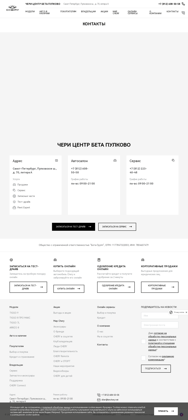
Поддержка (16, 380)
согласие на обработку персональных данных (162, 336)
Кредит (101, 317)
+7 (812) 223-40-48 (138, 170)
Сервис (13, 370)
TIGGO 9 (14, 313)
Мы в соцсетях (105, 336)
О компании (155, 12)
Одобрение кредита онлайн (113, 287)
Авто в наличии (44, 12)
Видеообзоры (61, 371)
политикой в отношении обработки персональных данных (162, 346)
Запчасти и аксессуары (22, 375)
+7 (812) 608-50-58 (79, 170)
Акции (104, 11)
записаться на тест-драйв (70, 227)
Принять (163, 411)
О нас (100, 331)
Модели (30, 11)
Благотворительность (65, 351)
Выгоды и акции (62, 313)
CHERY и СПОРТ (61, 361)
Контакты (172, 11)
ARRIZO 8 (14, 327)
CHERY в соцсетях (63, 336)
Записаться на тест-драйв (25, 287)
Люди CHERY (60, 346)
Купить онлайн (66, 289)
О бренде (58, 331)
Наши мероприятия (63, 366)
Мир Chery (116, 12)
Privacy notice (179, 312)
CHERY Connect (18, 385)
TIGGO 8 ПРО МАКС (20, 317)
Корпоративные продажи (157, 287)
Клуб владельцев (62, 341)
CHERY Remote (61, 356)
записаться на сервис (114, 227)
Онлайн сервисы (133, 12)
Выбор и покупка (19, 352)
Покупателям (68, 11)
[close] (186, 312)
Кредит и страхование (22, 357)
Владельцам (88, 11)
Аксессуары (59, 326)
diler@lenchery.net (107, 400)
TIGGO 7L (15, 322)
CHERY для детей (62, 376)
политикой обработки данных (56, 407)
